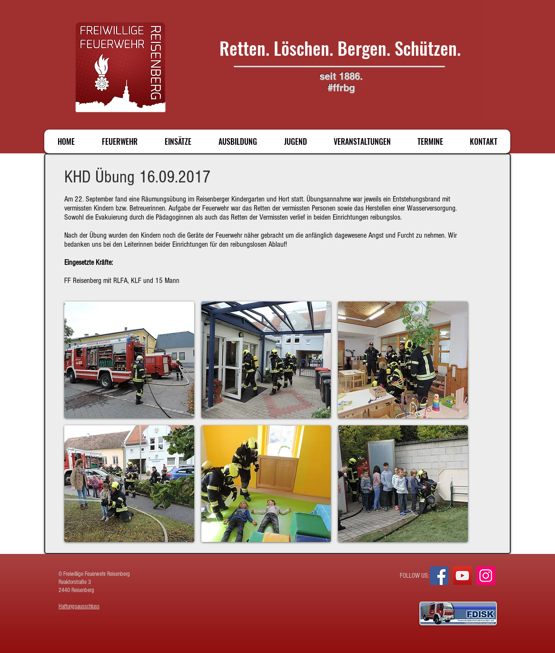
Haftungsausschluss (79, 606)
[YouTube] (462, 575)
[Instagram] (485, 575)
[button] (129, 359)
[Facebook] (439, 575)
